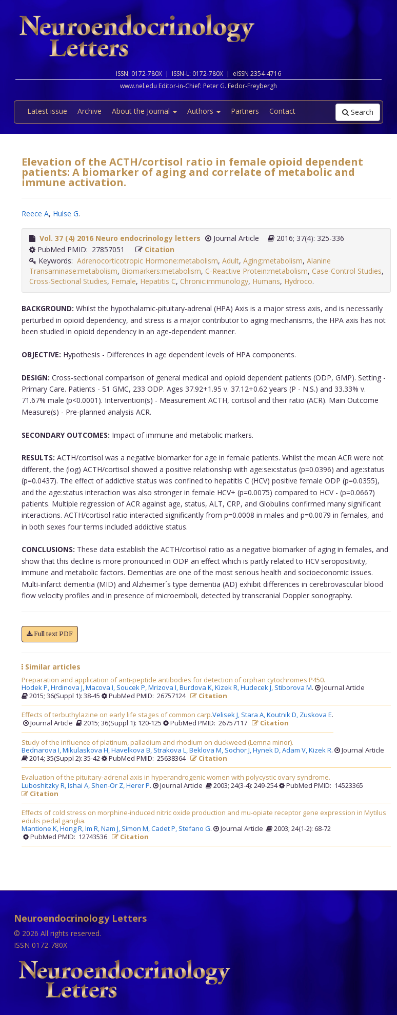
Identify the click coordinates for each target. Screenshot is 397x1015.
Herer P (138, 786)
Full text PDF (50, 634)
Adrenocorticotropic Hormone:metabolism (147, 261)
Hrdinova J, (68, 688)
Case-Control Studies (347, 271)
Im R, (93, 829)
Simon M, (136, 829)
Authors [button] (204, 111)
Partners (245, 111)
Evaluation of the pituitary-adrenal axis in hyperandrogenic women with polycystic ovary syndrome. (176, 778)
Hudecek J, (257, 688)
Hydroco (298, 281)
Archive (89, 111)
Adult (230, 261)
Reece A (35, 213)
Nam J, (111, 829)
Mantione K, (41, 829)
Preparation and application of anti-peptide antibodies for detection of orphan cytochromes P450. (173, 680)
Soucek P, (132, 688)
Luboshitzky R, (45, 786)
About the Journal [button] (144, 111)
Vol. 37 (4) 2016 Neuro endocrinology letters (120, 238)
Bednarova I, (42, 750)
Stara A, (254, 715)
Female (123, 281)
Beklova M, (207, 750)
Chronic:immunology (214, 281)
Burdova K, (197, 688)
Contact (282, 111)
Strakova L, (171, 750)
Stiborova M (293, 688)
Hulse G (65, 213)
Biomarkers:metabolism (161, 271)
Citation (159, 249)
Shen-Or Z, (108, 786)
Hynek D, (267, 750)
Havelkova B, (132, 750)
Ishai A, (79, 786)
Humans (266, 281)
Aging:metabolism (273, 261)
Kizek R (320, 750)
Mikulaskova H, (87, 750)
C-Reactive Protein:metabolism (256, 271)
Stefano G (194, 829)
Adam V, (295, 750)
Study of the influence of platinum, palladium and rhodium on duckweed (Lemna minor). (157, 743)
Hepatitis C (158, 281)
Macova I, (101, 688)
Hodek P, (36, 688)
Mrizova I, (164, 688)
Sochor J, (239, 750)
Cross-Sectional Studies (68, 281)
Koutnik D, (283, 715)
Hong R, (72, 829)
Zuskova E (316, 715)
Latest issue (47, 111)
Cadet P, (164, 829)
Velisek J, (226, 715)
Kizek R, (228, 688)
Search (357, 112)
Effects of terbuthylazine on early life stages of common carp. (117, 715)
